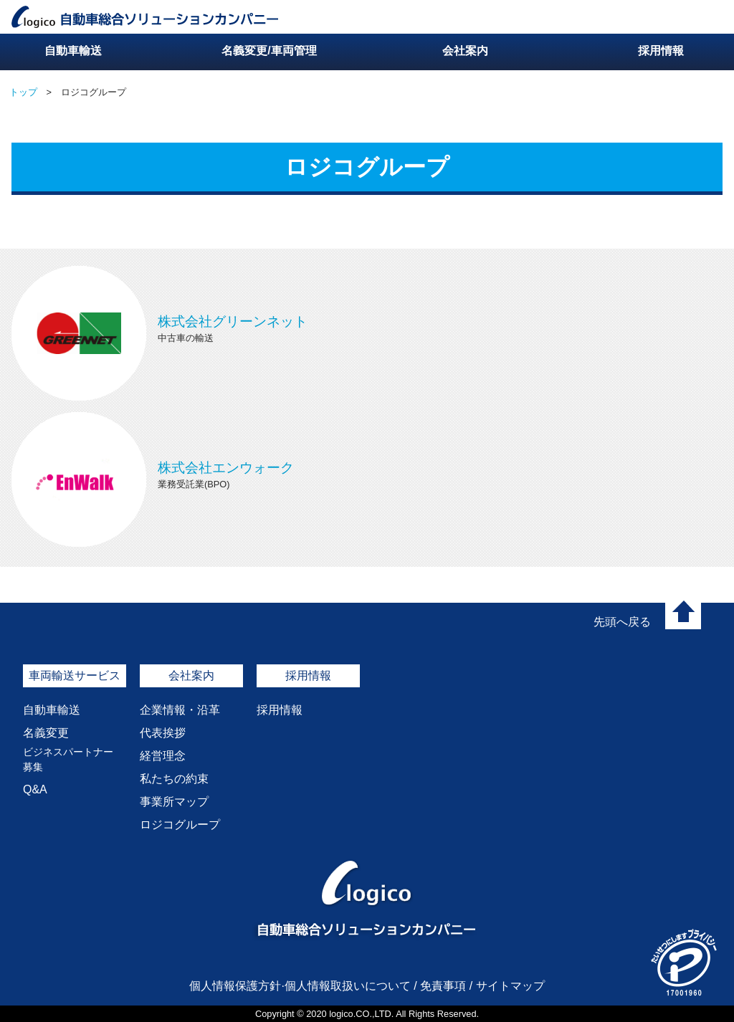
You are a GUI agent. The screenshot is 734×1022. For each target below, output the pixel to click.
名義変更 (46, 733)
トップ (23, 92)
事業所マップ (174, 802)
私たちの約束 (174, 779)
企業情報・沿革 (180, 710)
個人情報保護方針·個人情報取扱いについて (299, 986)
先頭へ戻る (622, 622)
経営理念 (163, 756)
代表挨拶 (163, 733)
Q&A (35, 789)
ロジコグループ (180, 824)
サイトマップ (510, 986)
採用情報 (279, 710)
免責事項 (443, 986)
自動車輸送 (51, 710)
